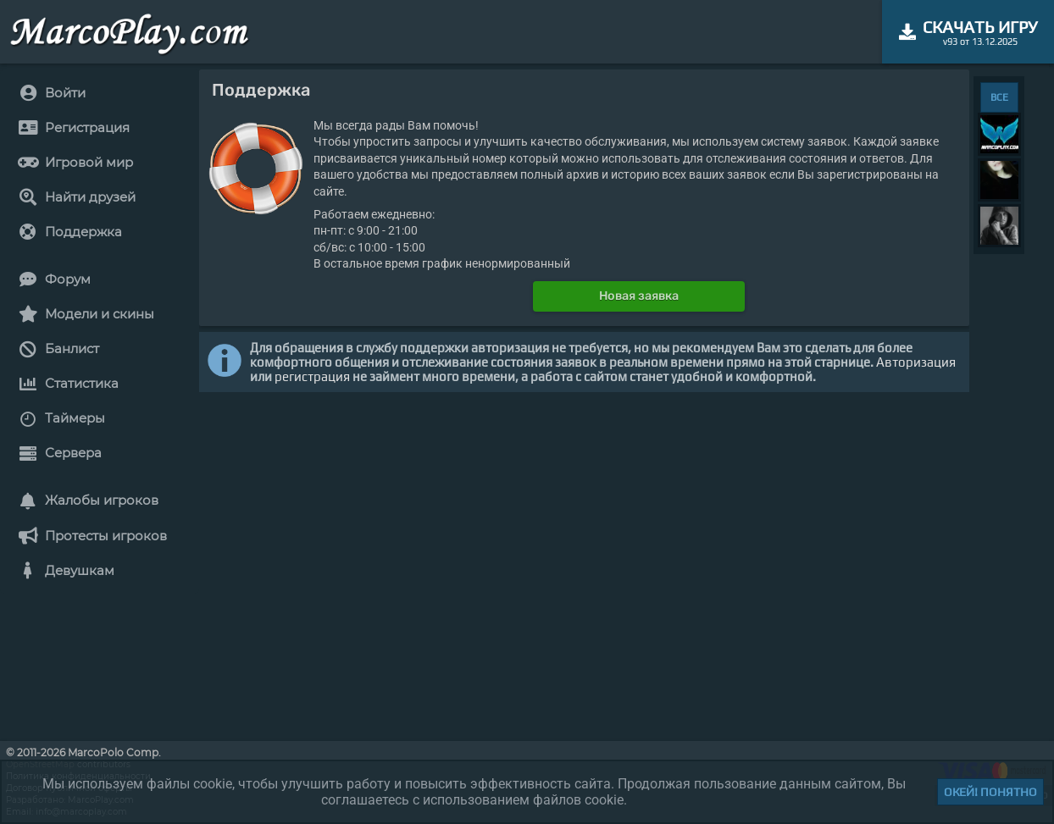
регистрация (312, 376)
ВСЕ (999, 97)
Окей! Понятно (990, 792)
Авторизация (916, 362)
